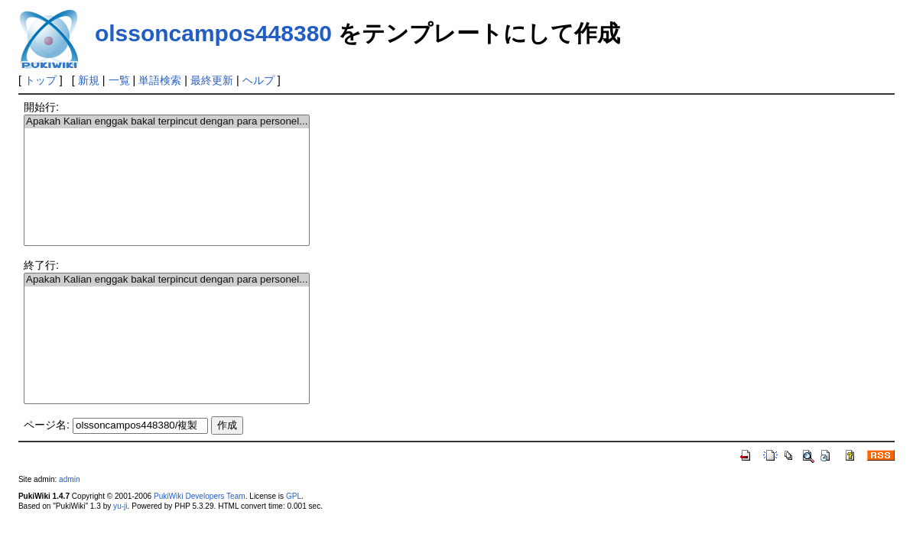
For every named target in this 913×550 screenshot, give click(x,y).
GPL (293, 496)
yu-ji (120, 506)
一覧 (119, 80)
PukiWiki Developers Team (199, 496)
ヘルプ (258, 80)
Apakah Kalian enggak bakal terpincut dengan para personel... (166, 121)
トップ (40, 80)
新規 (88, 80)
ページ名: (47, 425)
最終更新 (211, 80)
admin (69, 479)
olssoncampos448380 (213, 33)
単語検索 (159, 80)
